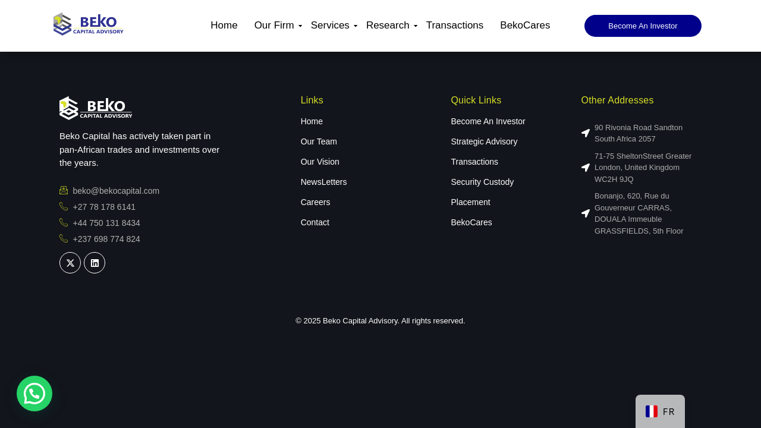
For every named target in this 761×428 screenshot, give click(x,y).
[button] (34, 393)
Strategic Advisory (484, 141)
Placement (470, 202)
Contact (315, 222)
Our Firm (275, 25)
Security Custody (482, 182)
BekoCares (525, 25)
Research (389, 25)
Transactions (455, 25)
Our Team (319, 141)
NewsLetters (324, 182)
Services (332, 25)
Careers (316, 202)
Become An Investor (488, 121)
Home (223, 25)
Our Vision (320, 161)
